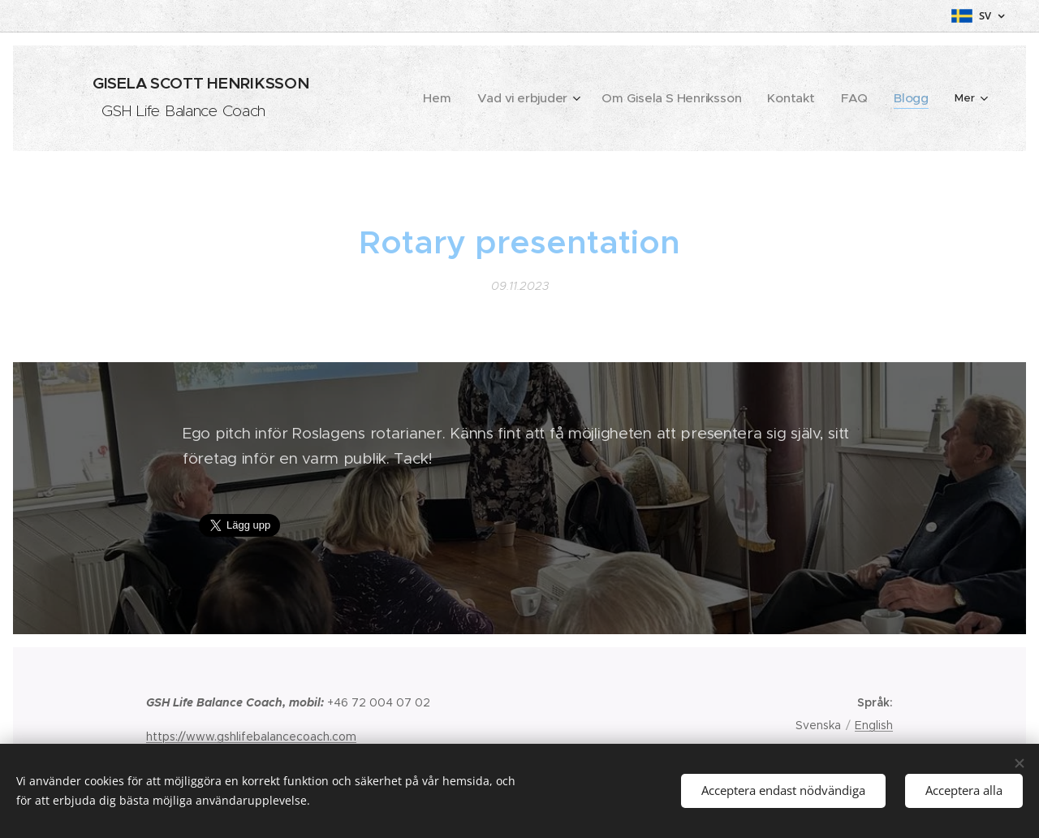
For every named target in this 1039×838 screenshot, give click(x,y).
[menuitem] (479, 98)
